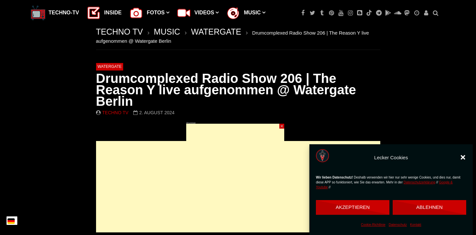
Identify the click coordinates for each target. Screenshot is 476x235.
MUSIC (167, 31)
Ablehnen (429, 207)
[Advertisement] (235, 164)
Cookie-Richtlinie (373, 225)
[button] (463, 157)
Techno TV (115, 112)
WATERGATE (216, 31)
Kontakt (415, 225)
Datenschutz (398, 225)
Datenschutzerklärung (419, 182)
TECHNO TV (119, 31)
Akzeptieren (352, 207)
